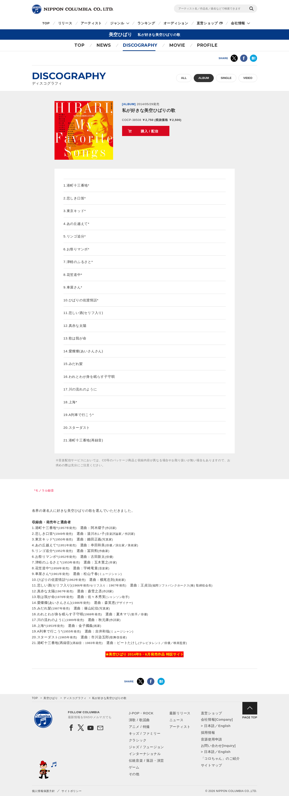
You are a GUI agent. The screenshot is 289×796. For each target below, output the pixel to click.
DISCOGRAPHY (140, 45)
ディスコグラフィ (75, 698)
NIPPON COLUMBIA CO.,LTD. (72, 9)
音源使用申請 (211, 739)
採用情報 (208, 732)
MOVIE (177, 45)
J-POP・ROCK (141, 713)
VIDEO (247, 78)
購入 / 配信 (149, 131)
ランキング (146, 23)
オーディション (176, 23)
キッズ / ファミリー (145, 733)
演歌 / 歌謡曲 (139, 720)
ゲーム (134, 767)
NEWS (103, 45)
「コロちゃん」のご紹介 (220, 758)
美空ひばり (50, 698)
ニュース (176, 720)
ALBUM (203, 78)
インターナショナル (145, 754)
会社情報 (238, 23)
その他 (134, 774)
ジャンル (117, 23)
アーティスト (91, 23)
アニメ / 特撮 (139, 727)
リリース (65, 23)
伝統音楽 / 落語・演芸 (146, 760)
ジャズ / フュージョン (146, 747)
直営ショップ (207, 23)
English (224, 726)
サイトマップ (211, 765)
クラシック (138, 740)
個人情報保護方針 (43, 791)
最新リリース (180, 713)
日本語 (209, 726)
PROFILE (207, 45)
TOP (46, 23)
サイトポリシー (71, 791)
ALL (184, 78)
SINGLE (226, 78)
